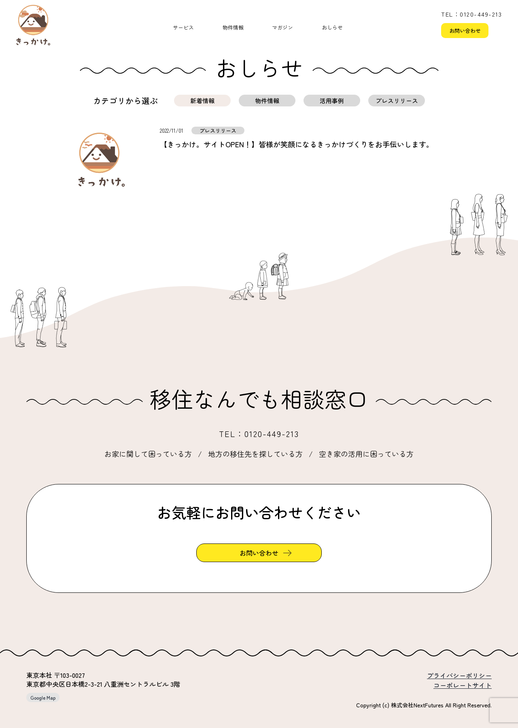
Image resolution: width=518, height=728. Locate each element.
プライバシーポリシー (459, 675)
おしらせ (332, 27)
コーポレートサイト (462, 685)
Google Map (42, 697)
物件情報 (233, 27)
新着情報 (202, 100)
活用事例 (332, 100)
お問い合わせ (465, 30)
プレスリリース (397, 100)
